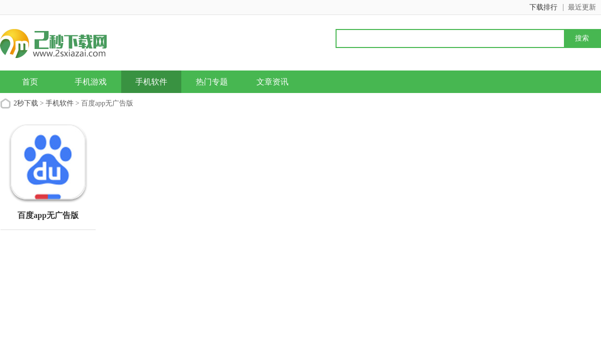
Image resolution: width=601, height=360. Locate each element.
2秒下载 (26, 103)
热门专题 (212, 82)
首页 (30, 82)
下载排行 (543, 7)
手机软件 (151, 82)
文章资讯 (272, 82)
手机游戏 (91, 82)
